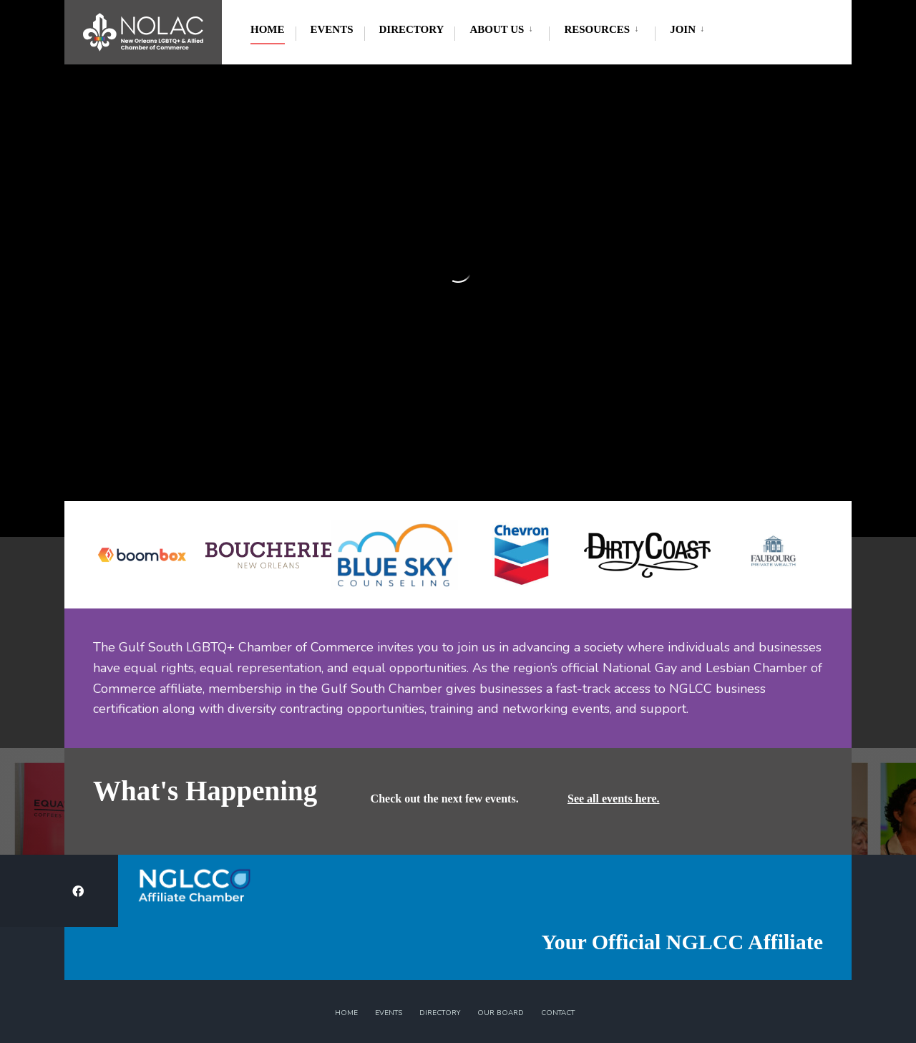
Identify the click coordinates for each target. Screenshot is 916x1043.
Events (332, 29)
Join (683, 29)
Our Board (500, 1013)
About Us (496, 29)
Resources (597, 29)
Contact (558, 1013)
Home (267, 29)
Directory (411, 29)
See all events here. (613, 798)
